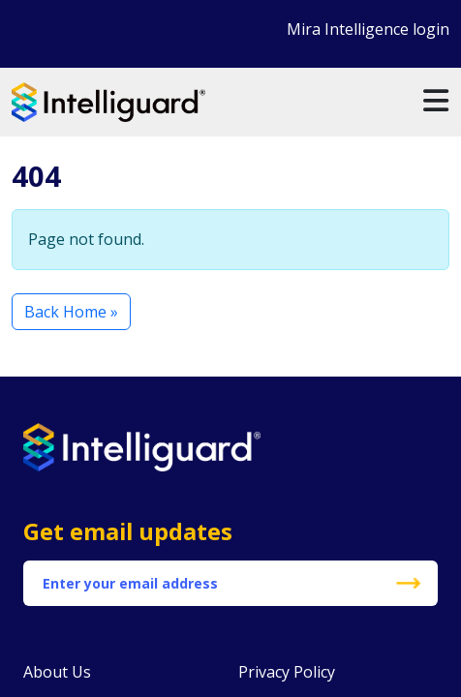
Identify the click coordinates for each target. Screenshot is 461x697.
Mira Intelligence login (368, 29)
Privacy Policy (286, 671)
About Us (57, 671)
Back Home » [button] (71, 311)
